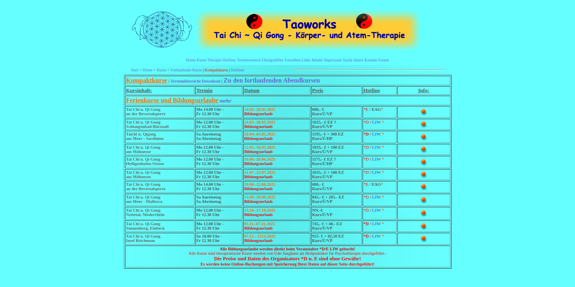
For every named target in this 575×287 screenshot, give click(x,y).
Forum (383, 60)
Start (135, 70)
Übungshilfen (272, 60)
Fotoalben (293, 60)
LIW (377, 122)
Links (306, 60)
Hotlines (229, 60)
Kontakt (371, 60)
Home (191, 60)
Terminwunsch (248, 60)
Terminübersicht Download (195, 81)
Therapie (214, 60)
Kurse (201, 60)
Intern (358, 60)
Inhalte (317, 60)
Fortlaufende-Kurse (186, 70)
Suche (348, 60)
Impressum (333, 60)
